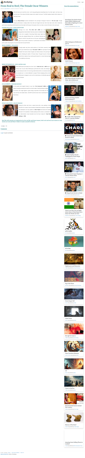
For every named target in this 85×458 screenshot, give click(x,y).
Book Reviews (67, 139)
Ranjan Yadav (77, 26)
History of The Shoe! (70, 425)
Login (82, 2)
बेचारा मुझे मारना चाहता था (70, 336)
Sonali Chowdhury (78, 81)
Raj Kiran (77, 139)
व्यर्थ (66, 371)
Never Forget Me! (70, 301)
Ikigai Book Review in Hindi (73, 193)
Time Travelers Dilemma (72, 353)
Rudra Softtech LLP (4, 454)
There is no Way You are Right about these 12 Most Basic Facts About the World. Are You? (73, 212)
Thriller (66, 267)
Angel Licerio (77, 62)
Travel (66, 445)
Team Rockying (78, 215)
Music (66, 158)
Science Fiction (67, 355)
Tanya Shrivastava (77, 267)
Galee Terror (68, 318)
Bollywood (67, 45)
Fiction (66, 372)
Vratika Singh (76, 426)
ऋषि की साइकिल (68, 231)
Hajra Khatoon (7, 8)
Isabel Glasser (69, 61)
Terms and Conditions (15, 452)
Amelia (75, 302)
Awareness (67, 26)
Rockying (6, 2)
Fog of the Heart (69, 283)
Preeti (74, 120)
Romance (67, 285)
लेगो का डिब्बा (68, 248)
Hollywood (67, 62)
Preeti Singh (77, 45)
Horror (66, 302)
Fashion (66, 409)
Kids (66, 120)
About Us (22, 452)
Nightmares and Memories (72, 266)
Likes (3, 126)
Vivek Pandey (76, 337)
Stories (78, 2)
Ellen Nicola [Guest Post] (78, 445)
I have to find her (69, 388)
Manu (74, 233)
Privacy (9, 452)
